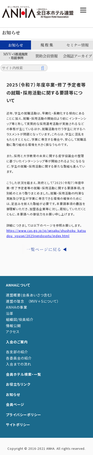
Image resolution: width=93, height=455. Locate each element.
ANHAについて (18, 284)
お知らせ (13, 394)
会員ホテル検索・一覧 (23, 374)
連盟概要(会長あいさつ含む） (29, 294)
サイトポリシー (18, 424)
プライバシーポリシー (23, 414)
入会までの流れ (18, 364)
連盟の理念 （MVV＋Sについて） (32, 301)
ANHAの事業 (16, 307)
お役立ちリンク (18, 384)
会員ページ (15, 404)
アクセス (13, 331)
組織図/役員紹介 (19, 319)
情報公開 (13, 325)
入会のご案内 (17, 341)
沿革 (9, 313)
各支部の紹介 (17, 351)
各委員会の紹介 (19, 358)
